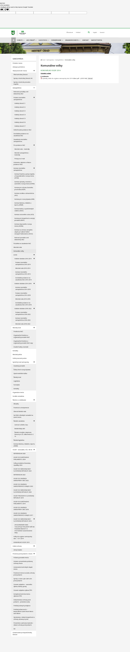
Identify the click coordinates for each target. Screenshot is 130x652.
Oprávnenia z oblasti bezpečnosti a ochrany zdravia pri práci (24, 618)
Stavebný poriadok (19, 366)
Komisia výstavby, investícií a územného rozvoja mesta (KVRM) (24, 183)
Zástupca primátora (19, 67)
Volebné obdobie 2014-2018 (24, 283)
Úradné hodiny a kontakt (21, 347)
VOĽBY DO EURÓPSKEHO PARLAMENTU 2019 (21, 502)
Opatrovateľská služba (20, 373)
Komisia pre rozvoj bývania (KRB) (24, 199)
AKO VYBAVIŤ (30, 40)
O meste (20, 40)
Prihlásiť (78, 32)
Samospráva (43, 40)
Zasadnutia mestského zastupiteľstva (20, 140)
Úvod (43, 60)
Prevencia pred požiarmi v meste (24, 554)
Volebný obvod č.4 (19, 115)
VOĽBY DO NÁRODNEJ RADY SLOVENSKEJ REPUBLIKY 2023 (23, 470)
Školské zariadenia (24, 421)
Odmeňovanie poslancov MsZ (22, 130)
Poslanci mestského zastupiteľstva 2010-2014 (23, 263)
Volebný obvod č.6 (19, 122)
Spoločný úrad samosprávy (24, 362)
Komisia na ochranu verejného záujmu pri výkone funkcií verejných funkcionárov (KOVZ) (23, 232)
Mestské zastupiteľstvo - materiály (21, 154)
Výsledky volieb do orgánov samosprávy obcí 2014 (57, 78)
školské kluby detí (19, 428)
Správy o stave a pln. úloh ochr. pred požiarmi (23, 580)
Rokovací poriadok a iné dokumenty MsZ (21, 238)
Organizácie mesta (72, 40)
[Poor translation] (6, 9)
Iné (14, 629)
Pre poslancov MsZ (24, 145)
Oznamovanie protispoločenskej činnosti (22, 633)
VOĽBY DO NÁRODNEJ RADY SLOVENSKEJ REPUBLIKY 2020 (23, 491)
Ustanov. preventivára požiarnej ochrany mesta (23, 562)
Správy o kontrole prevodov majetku (22, 83)
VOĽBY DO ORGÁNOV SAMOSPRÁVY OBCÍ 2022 (21, 479)
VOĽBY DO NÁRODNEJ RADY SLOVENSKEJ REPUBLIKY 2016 (24, 520)
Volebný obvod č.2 (19, 107)
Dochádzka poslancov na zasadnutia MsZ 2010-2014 (23, 279)
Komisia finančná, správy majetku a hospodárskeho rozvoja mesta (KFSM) (24, 176)
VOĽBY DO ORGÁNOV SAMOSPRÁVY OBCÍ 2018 (21, 508)
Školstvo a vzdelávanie (24, 400)
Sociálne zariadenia (18, 396)
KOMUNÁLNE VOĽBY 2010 (21, 542)
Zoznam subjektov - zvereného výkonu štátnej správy (23, 585)
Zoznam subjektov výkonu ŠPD (23, 590)
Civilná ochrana (24, 546)
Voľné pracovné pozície (20, 358)
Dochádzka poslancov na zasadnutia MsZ (21, 134)
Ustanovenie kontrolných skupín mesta (23, 568)
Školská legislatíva (19, 440)
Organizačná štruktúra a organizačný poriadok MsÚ (22, 336)
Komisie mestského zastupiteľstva (24, 169)
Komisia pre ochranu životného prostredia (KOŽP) (23, 188)
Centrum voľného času (21, 425)
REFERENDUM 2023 (19, 475)
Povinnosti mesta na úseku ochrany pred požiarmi (24, 574)
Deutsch (102, 32)
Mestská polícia (17, 354)
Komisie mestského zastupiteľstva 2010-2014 (23, 273)
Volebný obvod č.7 (19, 126)
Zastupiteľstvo (24, 88)
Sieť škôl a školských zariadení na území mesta (23, 416)
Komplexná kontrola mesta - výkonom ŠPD (22, 595)
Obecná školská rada (20, 411)
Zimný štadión (18, 550)
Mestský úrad (24, 328)
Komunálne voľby (19, 251)
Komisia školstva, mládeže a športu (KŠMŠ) (22, 204)
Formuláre (17, 385)
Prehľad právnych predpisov (22, 606)
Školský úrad (17, 377)
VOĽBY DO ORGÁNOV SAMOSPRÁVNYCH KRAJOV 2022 (23, 485)
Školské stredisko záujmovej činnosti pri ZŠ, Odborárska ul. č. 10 (24, 434)
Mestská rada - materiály (22, 149)
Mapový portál (96, 40)
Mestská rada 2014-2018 (22, 299)
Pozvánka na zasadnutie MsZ (22, 243)
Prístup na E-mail (19, 158)
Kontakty (15, 351)
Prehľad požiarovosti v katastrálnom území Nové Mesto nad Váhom (23, 611)
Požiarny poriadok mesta (21, 557)
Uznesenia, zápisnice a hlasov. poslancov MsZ (22, 163)
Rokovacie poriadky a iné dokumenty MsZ (21, 92)
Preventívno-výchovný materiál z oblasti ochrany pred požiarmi (23, 624)
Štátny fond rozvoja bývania (22, 369)
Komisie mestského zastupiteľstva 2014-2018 (23, 288)
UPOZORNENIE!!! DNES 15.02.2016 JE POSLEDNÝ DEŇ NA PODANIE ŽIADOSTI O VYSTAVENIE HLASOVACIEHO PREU (24, 529)
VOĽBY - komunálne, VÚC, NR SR (24, 450)
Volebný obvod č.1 (19, 103)
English (95, 32)
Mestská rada (18, 247)
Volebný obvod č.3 (19, 111)
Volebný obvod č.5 (19, 118)
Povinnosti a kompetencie (21, 407)
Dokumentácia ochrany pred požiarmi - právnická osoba (22, 601)
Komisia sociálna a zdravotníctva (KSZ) (24, 194)
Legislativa (17, 381)
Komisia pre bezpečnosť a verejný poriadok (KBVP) (24, 219)
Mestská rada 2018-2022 (22, 324)
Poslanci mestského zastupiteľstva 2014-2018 (23, 294)
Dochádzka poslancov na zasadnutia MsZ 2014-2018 (23, 304)
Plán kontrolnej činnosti (21, 74)
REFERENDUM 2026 (19, 453)
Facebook (70, 32)
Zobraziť (90, 78)
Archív (24, 255)
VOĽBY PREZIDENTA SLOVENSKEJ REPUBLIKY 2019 (24, 497)
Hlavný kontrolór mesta (24, 71)
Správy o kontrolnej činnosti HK (23, 78)
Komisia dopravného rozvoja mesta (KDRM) (23, 225)
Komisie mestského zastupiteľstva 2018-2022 (23, 319)
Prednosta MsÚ (18, 331)
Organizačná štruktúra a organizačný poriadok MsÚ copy (23, 342)
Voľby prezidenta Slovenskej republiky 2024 (22, 464)
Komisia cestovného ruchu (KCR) (24, 214)
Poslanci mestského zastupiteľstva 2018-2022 (23, 313)
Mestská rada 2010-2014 (22, 268)
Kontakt (85, 40)
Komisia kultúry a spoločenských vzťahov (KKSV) (24, 210)
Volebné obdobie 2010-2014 (24, 259)
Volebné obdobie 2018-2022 (24, 308)
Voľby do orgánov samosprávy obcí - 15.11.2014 (23, 537)
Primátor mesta (17, 63)
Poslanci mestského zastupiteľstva (24, 98)
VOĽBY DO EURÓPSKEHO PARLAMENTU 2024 (21, 458)
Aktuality (16, 404)
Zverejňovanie (56, 40)
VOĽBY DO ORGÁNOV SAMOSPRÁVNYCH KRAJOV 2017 (23, 514)
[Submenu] (24, 40)
